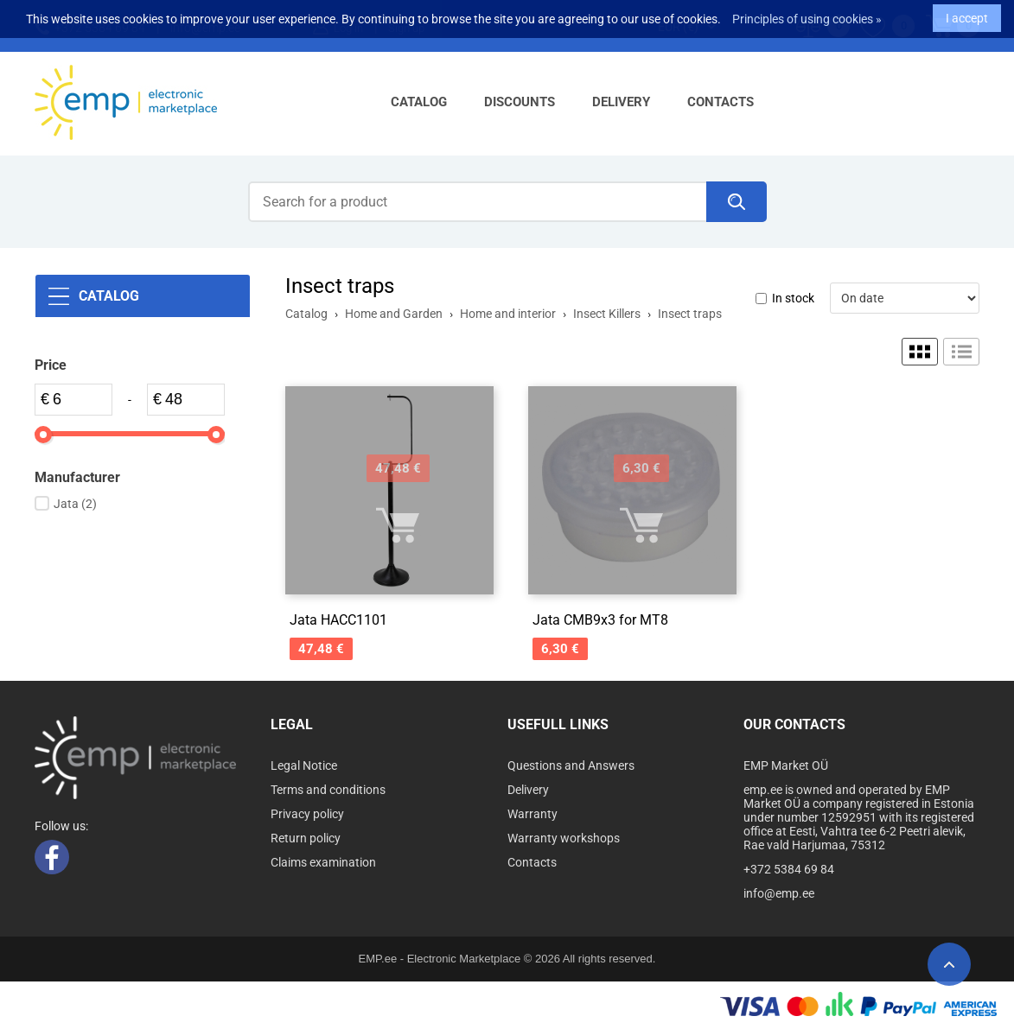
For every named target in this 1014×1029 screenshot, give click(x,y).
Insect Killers (607, 314)
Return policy (306, 838)
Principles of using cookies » (807, 14)
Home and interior (508, 314)
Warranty (532, 814)
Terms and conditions (328, 790)
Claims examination (323, 862)
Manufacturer (77, 477)
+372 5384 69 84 (788, 869)
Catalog (419, 102)
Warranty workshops (563, 838)
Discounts (519, 102)
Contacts (720, 102)
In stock (793, 298)
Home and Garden (394, 314)
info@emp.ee (778, 893)
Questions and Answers (571, 765)
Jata (75, 504)
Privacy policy (307, 814)
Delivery (621, 102)
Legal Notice (304, 765)
